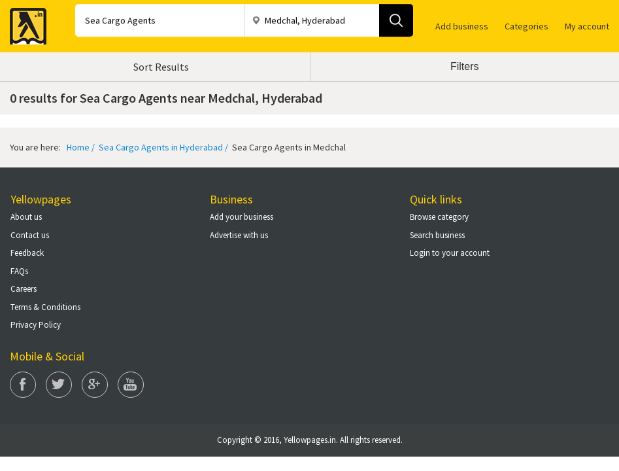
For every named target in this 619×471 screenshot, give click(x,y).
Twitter (59, 385)
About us (26, 216)
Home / (81, 147)
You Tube (131, 385)
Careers (23, 288)
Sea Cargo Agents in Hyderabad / (162, 147)
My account (587, 26)
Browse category (439, 216)
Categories (526, 26)
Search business (437, 235)
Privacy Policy (35, 324)
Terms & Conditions (45, 307)
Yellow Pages (24, 22)
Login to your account (450, 252)
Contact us (29, 235)
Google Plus (95, 385)
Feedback (27, 252)
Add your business (241, 216)
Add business (461, 26)
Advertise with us (239, 235)
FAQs (19, 271)
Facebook (23, 385)
